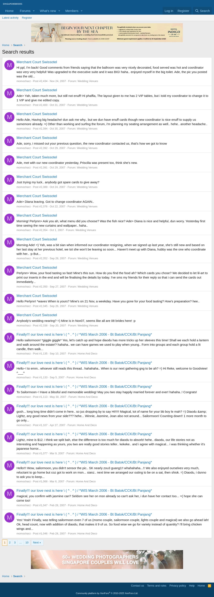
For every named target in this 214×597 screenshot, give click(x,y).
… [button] (20, 542)
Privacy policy (177, 585)
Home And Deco (87, 353)
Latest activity (10, 17)
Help (192, 585)
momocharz (24, 81)
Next (36, 542)
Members (72, 11)
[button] (34, 11)
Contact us (137, 585)
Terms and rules (156, 585)
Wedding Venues (88, 81)
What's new (48, 11)
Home (9, 11)
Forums (25, 11)
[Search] (202, 11)
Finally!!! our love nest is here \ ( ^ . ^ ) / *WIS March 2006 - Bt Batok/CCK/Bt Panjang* (84, 334)
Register (27, 17)
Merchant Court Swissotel (37, 62)
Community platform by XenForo (107, 593)
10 (26, 542)
